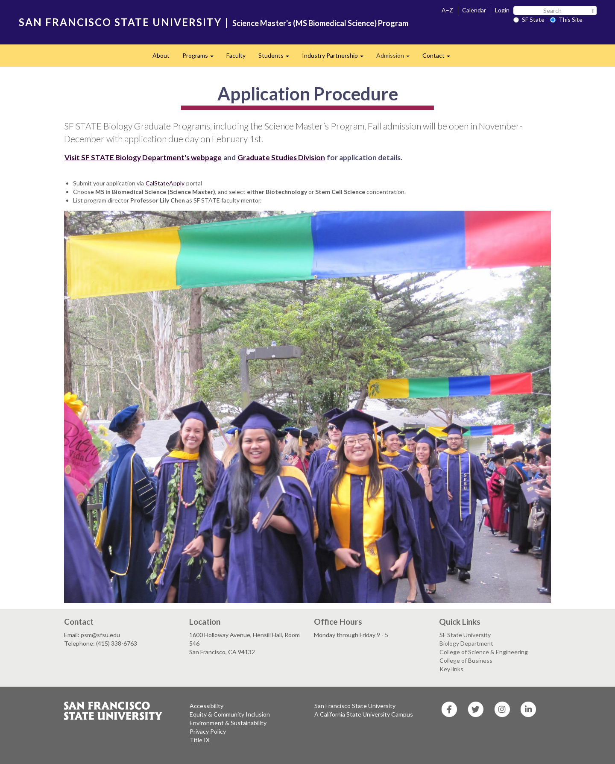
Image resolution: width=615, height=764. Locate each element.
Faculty (236, 55)
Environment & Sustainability (228, 722)
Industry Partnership (336, 58)
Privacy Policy (208, 731)
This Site (566, 19)
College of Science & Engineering (483, 651)
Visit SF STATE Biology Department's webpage (143, 157)
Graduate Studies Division (281, 157)
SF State (529, 19)
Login (502, 10)
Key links (451, 669)
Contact (439, 58)
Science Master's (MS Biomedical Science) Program (320, 23)
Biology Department (466, 643)
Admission (396, 58)
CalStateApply (165, 183)
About (161, 55)
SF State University (465, 634)
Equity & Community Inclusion (230, 714)
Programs (201, 58)
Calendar (474, 10)
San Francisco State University (354, 705)
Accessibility (206, 705)
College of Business (465, 660)
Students (277, 58)
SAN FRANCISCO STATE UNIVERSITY (120, 22)
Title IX (200, 739)
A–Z (447, 10)
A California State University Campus (363, 714)
